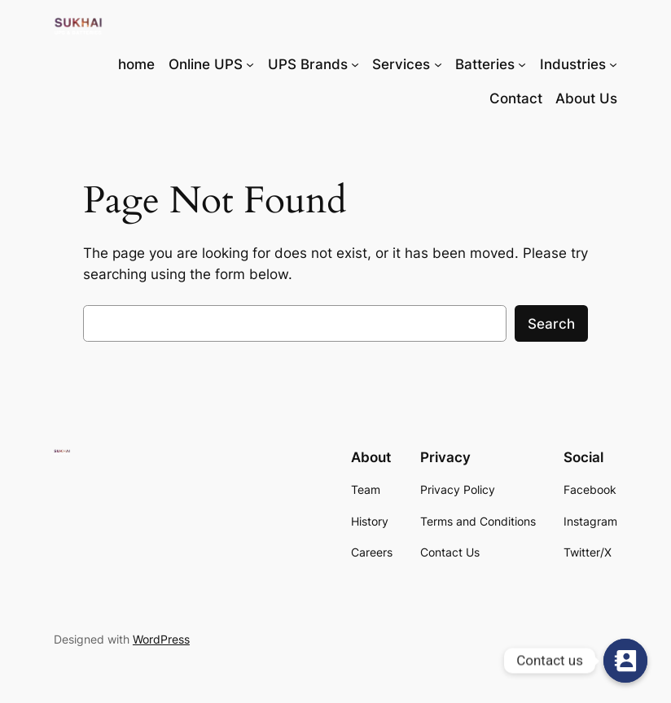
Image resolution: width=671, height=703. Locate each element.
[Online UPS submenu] (250, 64)
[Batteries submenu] (522, 64)
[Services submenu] (438, 64)
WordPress (161, 639)
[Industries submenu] (613, 64)
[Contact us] (625, 661)
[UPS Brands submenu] (355, 64)
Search (551, 324)
